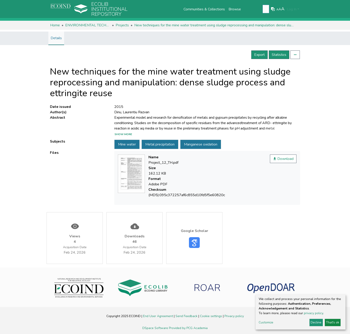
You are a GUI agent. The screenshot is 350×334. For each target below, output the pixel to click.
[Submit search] (266, 9)
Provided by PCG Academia (188, 328)
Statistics (279, 54)
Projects (122, 25)
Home (55, 25)
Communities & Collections (204, 9)
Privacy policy (234, 316)
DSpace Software (155, 328)
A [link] (277, 9)
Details (56, 38)
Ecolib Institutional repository (109, 9)
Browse (235, 9)
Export (259, 54)
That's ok (332, 322)
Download (283, 158)
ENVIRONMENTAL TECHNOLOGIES (87, 25)
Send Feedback (186, 316)
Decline (316, 322)
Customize (266, 322)
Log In (291, 9)
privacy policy (313, 313)
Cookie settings (211, 316)
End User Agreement (158, 316)
